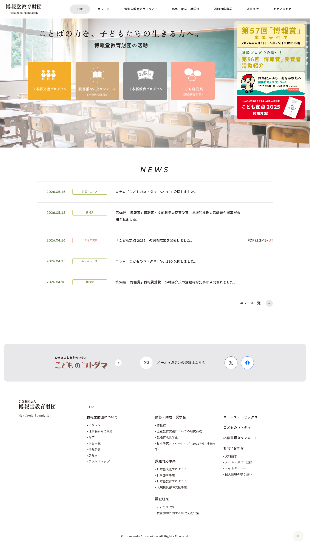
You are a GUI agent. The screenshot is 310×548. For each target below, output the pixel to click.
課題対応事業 (165, 461)
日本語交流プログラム (172, 469)
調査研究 (162, 499)
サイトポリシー (235, 468)
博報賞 (161, 425)
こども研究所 (166, 507)
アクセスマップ (99, 462)
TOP (90, 407)
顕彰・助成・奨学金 (170, 417)
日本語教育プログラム (172, 481)
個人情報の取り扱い (238, 475)
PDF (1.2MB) (258, 240)
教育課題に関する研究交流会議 (178, 513)
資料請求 (231, 456)
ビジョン (94, 425)
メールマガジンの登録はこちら (181, 362)
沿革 (91, 438)
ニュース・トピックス (240, 417)
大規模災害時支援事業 (172, 487)
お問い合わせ (233, 448)
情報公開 (94, 450)
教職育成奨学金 (167, 438)
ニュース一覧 (250, 303)
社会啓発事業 (166, 475)
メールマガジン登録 (238, 462)
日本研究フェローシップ (185, 446)
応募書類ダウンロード (240, 438)
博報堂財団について (102, 417)
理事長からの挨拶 (100, 431)
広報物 (93, 456)
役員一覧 (94, 444)
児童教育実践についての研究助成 (179, 431)
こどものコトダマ (237, 427)
